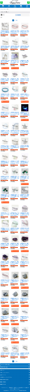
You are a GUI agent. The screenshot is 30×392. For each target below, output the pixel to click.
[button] (1, 2)
